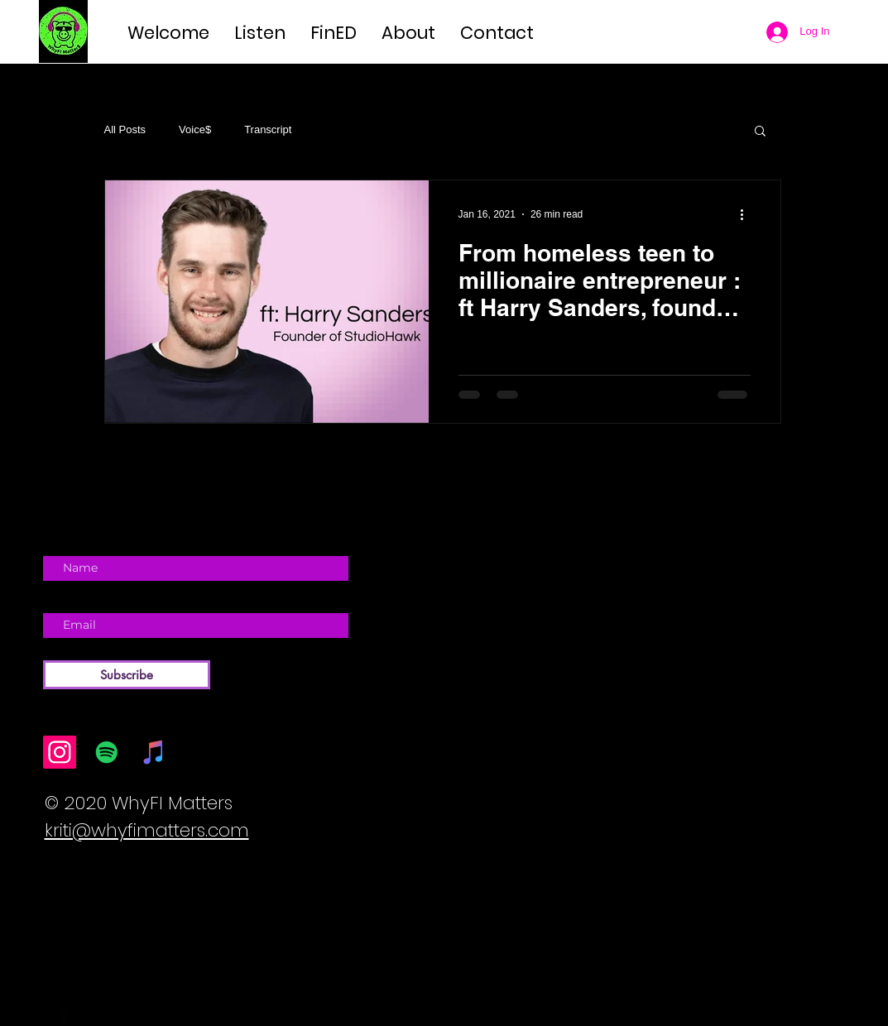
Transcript (267, 129)
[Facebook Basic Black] (64, 1015)
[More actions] (748, 214)
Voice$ (195, 129)
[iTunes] (153, 752)
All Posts (125, 129)
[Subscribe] (126, 674)
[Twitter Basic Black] (88, 1015)
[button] (760, 132)
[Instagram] (59, 752)
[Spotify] (106, 752)
